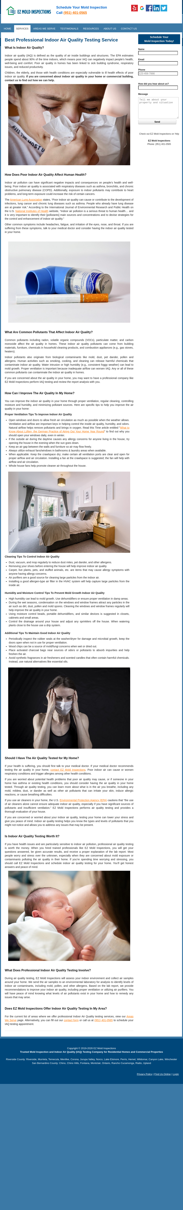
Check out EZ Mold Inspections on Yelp (159, 134)
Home (7, 28)
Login (176, 1074)
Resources (91, 28)
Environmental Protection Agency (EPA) (83, 800)
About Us (110, 28)
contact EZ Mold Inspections (68, 769)
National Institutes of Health (31, 211)
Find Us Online (162, 1074)
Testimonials (69, 28)
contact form (71, 1020)
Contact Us (129, 28)
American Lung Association (26, 199)
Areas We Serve (44, 28)
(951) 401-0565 (75, 13)
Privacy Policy (144, 1074)
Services (22, 28)
